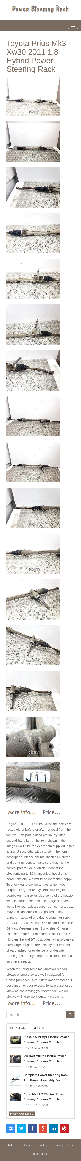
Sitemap (26, 1145)
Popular (17, 1028)
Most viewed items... (22, 1113)
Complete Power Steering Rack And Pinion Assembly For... (46, 1077)
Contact (42, 1145)
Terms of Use (40, 1153)
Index (11, 1145)
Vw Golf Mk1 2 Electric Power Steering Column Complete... (45, 1058)
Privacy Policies (64, 1145)
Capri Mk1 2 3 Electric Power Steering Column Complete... (44, 1096)
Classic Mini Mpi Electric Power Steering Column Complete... (46, 1039)
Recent (39, 1028)
